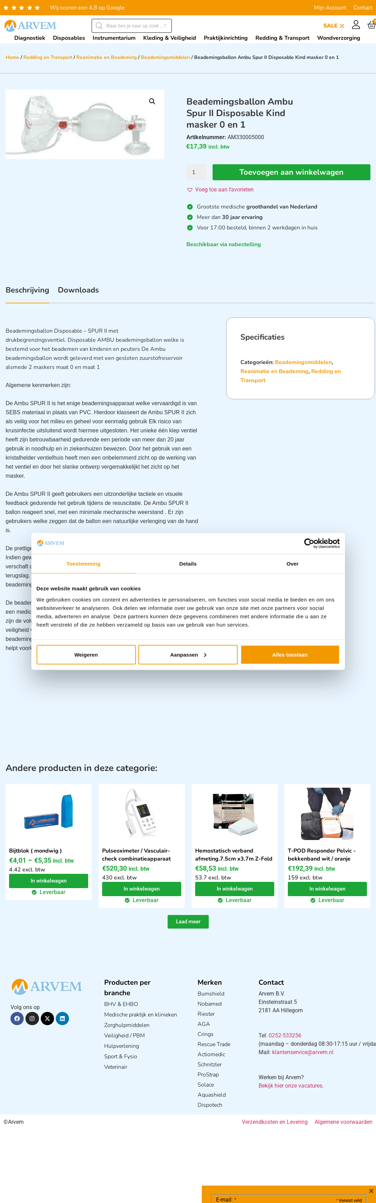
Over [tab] (292, 564)
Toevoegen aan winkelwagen (291, 172)
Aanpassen (188, 654)
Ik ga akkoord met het (271, 1159)
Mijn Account (330, 8)
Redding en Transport (47, 57)
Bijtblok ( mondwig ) (35, 851)
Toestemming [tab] (84, 564)
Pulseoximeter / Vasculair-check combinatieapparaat (136, 855)
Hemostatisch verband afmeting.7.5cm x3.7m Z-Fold (234, 855)
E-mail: (226, 1095)
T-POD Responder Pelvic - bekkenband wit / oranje (322, 855)
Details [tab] (188, 564)
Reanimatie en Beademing (106, 57)
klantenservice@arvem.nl (302, 1052)
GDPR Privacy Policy (301, 1158)
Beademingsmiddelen (165, 57)
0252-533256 (285, 1035)
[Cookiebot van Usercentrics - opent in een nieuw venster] (309, 543)
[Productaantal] (196, 172)
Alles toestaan (290, 654)
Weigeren (86, 654)
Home (12, 57)
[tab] (27, 294)
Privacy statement (337, 1143)
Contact (363, 8)
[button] (152, 101)
